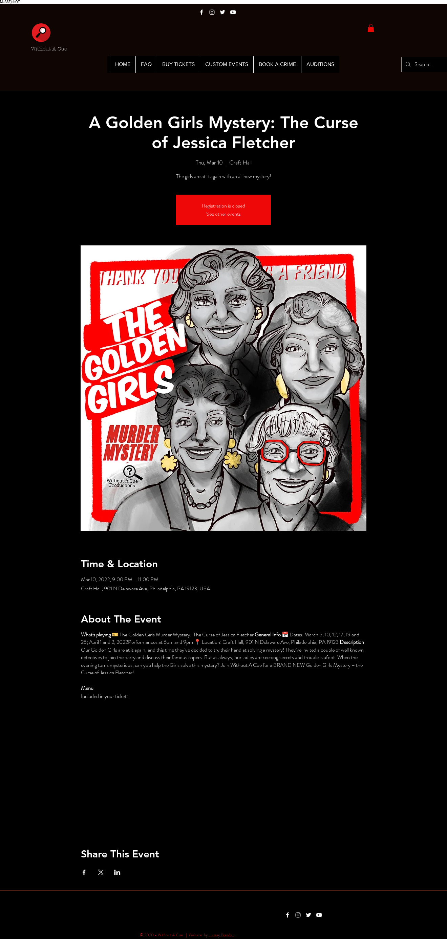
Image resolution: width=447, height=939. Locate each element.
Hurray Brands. (221, 935)
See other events (223, 214)
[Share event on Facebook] (84, 872)
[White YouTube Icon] (233, 12)
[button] (370, 28)
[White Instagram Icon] (212, 12)
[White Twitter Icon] (222, 12)
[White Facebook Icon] (201, 12)
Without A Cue (49, 49)
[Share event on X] (101, 872)
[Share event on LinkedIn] (117, 872)
